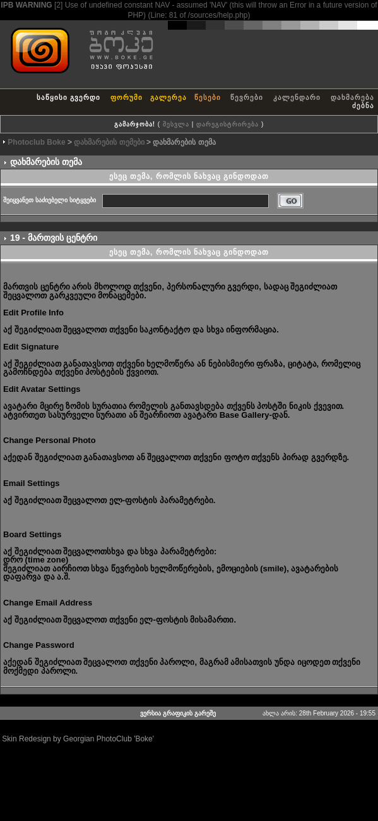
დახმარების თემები (109, 142)
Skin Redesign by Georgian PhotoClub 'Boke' (78, 738)
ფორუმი (126, 97)
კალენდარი (297, 97)
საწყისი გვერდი (68, 97)
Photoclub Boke (36, 142)
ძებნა (363, 105)
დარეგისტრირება (227, 124)
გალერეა (168, 97)
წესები (207, 97)
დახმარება (352, 97)
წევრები (246, 97)
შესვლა (176, 124)
